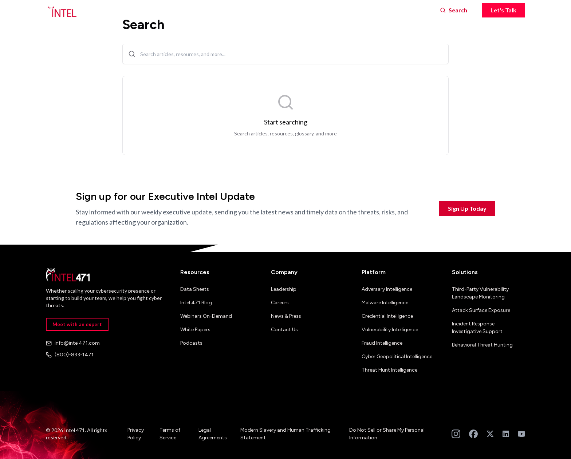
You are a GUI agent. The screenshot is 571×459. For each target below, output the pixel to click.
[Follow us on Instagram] (456, 434)
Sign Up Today (467, 208)
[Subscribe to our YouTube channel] (521, 434)
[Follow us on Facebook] (473, 434)
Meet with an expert (77, 324)
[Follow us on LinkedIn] (506, 434)
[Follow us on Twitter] (490, 434)
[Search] (453, 10)
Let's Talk (503, 10)
